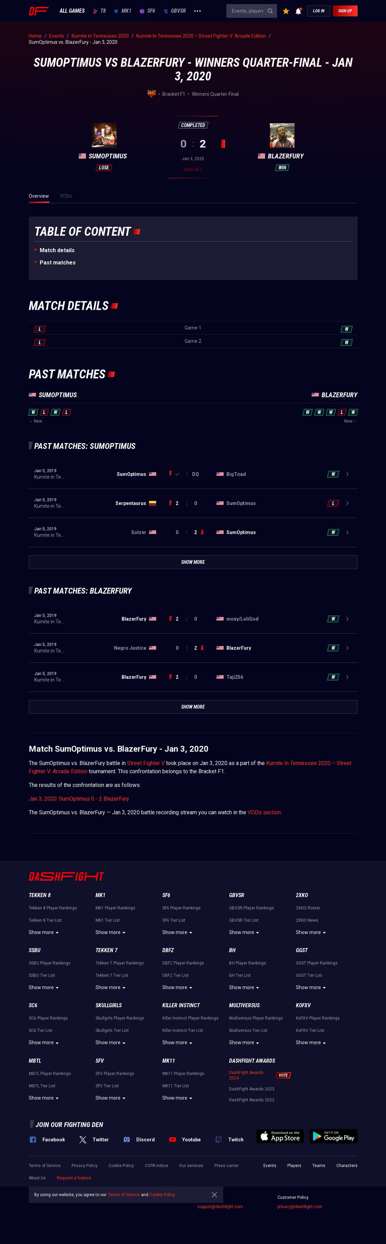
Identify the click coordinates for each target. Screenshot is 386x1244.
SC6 (33, 1005)
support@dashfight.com (220, 1206)
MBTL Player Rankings (50, 1073)
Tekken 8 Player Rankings (53, 908)
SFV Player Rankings (115, 1073)
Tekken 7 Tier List (112, 975)
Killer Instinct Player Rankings (190, 1018)
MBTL (35, 1061)
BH (232, 950)
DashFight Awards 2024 (246, 1075)
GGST (302, 950)
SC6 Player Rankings (48, 1018)
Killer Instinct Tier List (182, 1030)
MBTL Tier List (42, 1086)
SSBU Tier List (42, 975)
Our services (191, 1165)
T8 (99, 11)
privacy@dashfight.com (299, 1206)
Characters (347, 1165)
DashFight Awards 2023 (251, 1089)
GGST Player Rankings (317, 963)
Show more (45, 932)
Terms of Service (45, 1165)
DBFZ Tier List (175, 975)
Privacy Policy (85, 1165)
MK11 (168, 1061)
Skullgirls (109, 1005)
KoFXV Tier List (310, 1030)
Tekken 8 (40, 895)
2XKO (302, 895)
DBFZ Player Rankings (183, 963)
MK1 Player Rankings (115, 908)
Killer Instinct (181, 1005)
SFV (100, 1061)
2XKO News (307, 920)
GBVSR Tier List (244, 920)
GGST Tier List (309, 975)
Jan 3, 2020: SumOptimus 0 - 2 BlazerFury (79, 798)
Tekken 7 (106, 950)
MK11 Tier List (175, 1086)
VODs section (264, 812)
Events (269, 1165)
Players (294, 1165)
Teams (318, 1165)
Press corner (226, 1165)
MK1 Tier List (108, 920)
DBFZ (168, 950)
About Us (37, 1178)
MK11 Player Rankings (183, 1073)
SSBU (34, 950)
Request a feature (74, 1178)
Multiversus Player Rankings (256, 1018)
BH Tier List (240, 975)
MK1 (123, 11)
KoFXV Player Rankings (318, 1018)
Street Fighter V (146, 763)
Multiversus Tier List (248, 1030)
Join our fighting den (69, 1124)
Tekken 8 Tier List (45, 920)
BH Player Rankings (247, 963)
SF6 (147, 11)
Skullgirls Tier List (112, 1030)
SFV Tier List (107, 1086)
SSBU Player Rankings (50, 963)
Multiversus (244, 1005)
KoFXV (303, 1005)
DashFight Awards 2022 (251, 1100)
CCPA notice (156, 1165)
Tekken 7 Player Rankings (120, 963)
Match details (57, 250)
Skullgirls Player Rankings (120, 1018)
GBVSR (174, 11)
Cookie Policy (121, 1165)
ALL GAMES (72, 11)
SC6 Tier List (40, 1030)
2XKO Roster (308, 908)
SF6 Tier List (173, 920)
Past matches (58, 262)
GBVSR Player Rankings (251, 908)
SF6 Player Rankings (181, 908)
